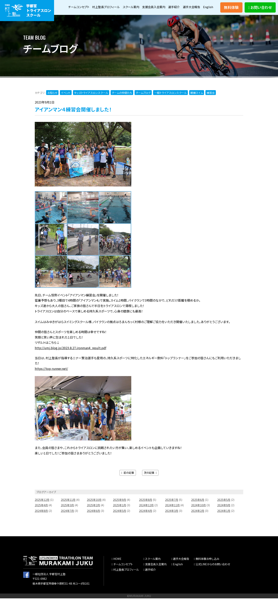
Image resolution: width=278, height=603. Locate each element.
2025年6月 (197, 504)
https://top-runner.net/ (51, 373)
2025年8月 (145, 504)
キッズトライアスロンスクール (91, 97)
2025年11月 (68, 504)
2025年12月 (42, 504)
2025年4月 (41, 510)
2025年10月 (94, 504)
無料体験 (231, 9)
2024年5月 (119, 515)
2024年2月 (197, 515)
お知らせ (52, 97)
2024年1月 (223, 515)
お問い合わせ (260, 9)
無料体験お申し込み (207, 563)
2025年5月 (223, 504)
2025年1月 (119, 510)
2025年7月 (171, 504)
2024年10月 (198, 510)
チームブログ (143, 97)
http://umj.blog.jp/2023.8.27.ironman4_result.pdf (70, 353)
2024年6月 (93, 515)
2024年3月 (171, 515)
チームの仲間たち (122, 97)
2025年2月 (93, 510)
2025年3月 (67, 510)
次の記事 (150, 477)
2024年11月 (172, 510)
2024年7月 (67, 515)
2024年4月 (145, 515)
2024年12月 (146, 510)
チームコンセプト (85, 5)
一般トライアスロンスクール (170, 97)
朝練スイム (197, 97)
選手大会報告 (204, 5)
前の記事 (127, 477)
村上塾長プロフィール (113, 5)
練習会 (211, 97)
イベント (65, 97)
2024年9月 (223, 510)
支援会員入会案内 (164, 5)
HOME (117, 563)
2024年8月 (41, 515)
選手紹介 (185, 5)
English (208, 13)
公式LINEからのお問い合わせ (213, 569)
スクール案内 (140, 5)
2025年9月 (119, 504)
